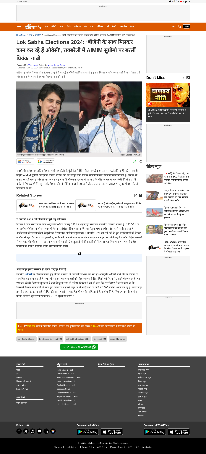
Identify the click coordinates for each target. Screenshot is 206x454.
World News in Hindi (65, 374)
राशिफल (100, 26)
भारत (61, 26)
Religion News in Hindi (66, 393)
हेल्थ (132, 26)
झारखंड (141, 415)
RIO (137, 447)
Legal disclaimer (72, 447)
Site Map (58, 447)
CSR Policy (102, 447)
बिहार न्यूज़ (142, 381)
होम (46, 26)
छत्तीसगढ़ (141, 408)
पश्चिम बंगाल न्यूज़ (144, 377)
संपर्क (18, 370)
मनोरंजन (77, 26)
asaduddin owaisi (118, 339)
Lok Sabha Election (26, 339)
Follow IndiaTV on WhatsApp (79, 347)
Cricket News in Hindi (66, 385)
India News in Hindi (65, 370)
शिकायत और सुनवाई (23, 381)
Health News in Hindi (66, 400)
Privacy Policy (88, 447)
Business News (63, 389)
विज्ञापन (19, 377)
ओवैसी (28, 274)
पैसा (91, 26)
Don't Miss (155, 78)
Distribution (147, 447)
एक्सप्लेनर (123, 26)
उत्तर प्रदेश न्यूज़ (143, 370)
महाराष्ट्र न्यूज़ (142, 389)
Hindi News (21, 35)
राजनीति (38, 35)
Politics (94, 326)
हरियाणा (141, 404)
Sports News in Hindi (66, 381)
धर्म (107, 26)
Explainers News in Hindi (67, 396)
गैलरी (114, 26)
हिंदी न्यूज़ (31, 326)
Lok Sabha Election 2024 (50, 339)
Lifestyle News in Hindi (66, 404)
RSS (130, 447)
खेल (85, 26)
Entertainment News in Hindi (69, 377)
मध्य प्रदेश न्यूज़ (143, 385)
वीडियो (53, 26)
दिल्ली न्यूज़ (142, 374)
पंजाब (140, 400)
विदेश (69, 26)
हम (17, 374)
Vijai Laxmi (33, 65)
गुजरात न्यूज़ (142, 396)
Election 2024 (100, 339)
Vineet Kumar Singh (56, 65)
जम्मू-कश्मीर (142, 412)
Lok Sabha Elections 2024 (78, 339)
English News (22, 389)
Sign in (186, 2)
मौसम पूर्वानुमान (21, 403)
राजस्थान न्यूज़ (143, 393)
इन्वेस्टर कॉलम (21, 385)
